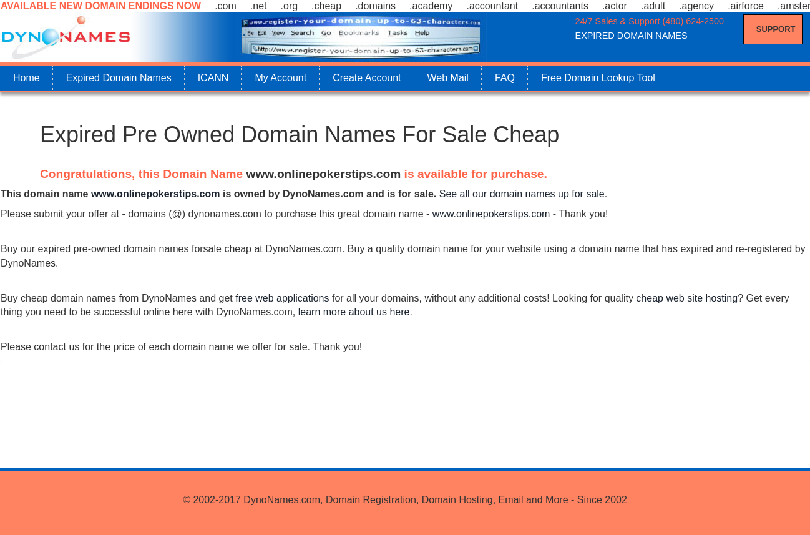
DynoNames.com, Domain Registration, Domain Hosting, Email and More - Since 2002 (435, 499)
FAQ (505, 77)
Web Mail (448, 77)
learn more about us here (354, 312)
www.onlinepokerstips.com (323, 173)
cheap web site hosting (687, 298)
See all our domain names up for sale (522, 194)
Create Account (367, 77)
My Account (280, 77)
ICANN (213, 77)
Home (26, 77)
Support (776, 29)
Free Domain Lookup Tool (598, 77)
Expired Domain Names (119, 77)
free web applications (282, 298)
